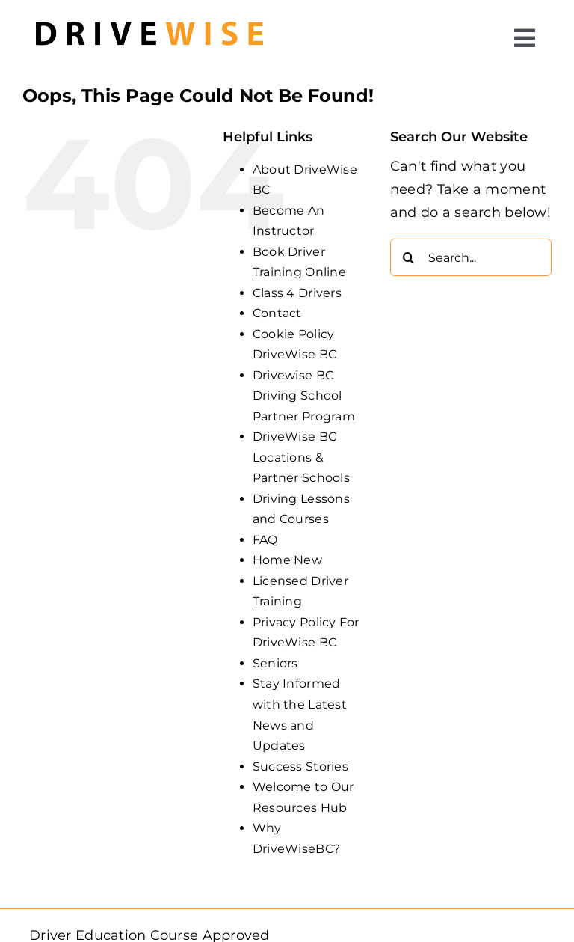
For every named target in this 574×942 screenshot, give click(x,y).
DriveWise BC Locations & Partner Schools (301, 457)
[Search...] (471, 257)
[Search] (409, 257)
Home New (287, 560)
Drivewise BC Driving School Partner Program (304, 395)
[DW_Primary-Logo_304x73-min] (149, 14)
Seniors (275, 663)
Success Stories (300, 766)
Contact (277, 313)
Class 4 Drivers (297, 293)
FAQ (265, 540)
